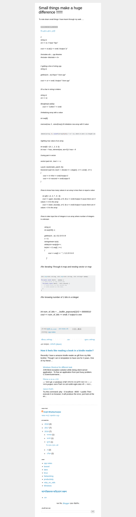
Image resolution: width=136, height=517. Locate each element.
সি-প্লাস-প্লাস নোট (48, 31)
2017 (46, 428)
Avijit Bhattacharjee (52, 412)
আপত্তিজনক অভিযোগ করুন (54, 491)
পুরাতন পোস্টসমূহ (89, 340)
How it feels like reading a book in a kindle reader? (67, 350)
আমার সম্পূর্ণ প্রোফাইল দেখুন (50, 415)
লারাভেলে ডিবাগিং (48, 389)
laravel (46, 466)
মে (48, 450)
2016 (46, 431)
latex (46, 470)
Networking (48, 476)
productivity (48, 479)
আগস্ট (49, 438)
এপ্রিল (49, 453)
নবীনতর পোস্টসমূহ (46, 340)
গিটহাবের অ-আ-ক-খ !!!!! (51, 379)
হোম (68, 340)
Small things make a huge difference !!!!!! (60, 10)
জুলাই (49, 442)
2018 (46, 424)
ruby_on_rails (49, 482)
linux (46, 473)
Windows (48, 486)
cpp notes (52, 332)
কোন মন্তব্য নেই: (64, 329)
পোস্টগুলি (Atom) (56, 344)
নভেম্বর (49, 435)
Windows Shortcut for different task (57, 367)
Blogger (66, 503)
